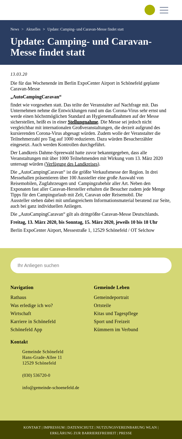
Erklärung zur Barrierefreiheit (83, 433)
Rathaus (18, 297)
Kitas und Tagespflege (116, 313)
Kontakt (32, 427)
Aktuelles (33, 29)
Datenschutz (80, 427)
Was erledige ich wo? (31, 305)
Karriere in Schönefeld (33, 321)
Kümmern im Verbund (116, 329)
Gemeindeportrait (111, 297)
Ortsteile (102, 305)
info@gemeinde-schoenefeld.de (50, 387)
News (14, 29)
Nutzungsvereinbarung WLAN (126, 427)
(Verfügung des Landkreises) (71, 164)
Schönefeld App (26, 329)
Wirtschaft (20, 313)
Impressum (54, 427)
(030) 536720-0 (36, 375)
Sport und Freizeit (112, 321)
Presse (125, 433)
